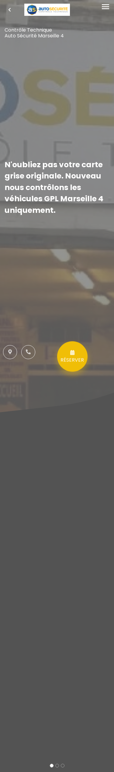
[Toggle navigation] (105, 7)
